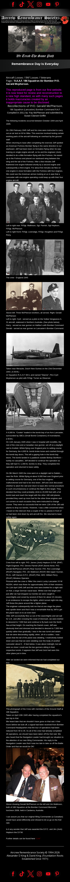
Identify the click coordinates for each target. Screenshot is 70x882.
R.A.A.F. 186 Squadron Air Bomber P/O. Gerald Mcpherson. (33, 82)
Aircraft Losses (14, 77)
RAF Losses (31, 77)
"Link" (38, 838)
